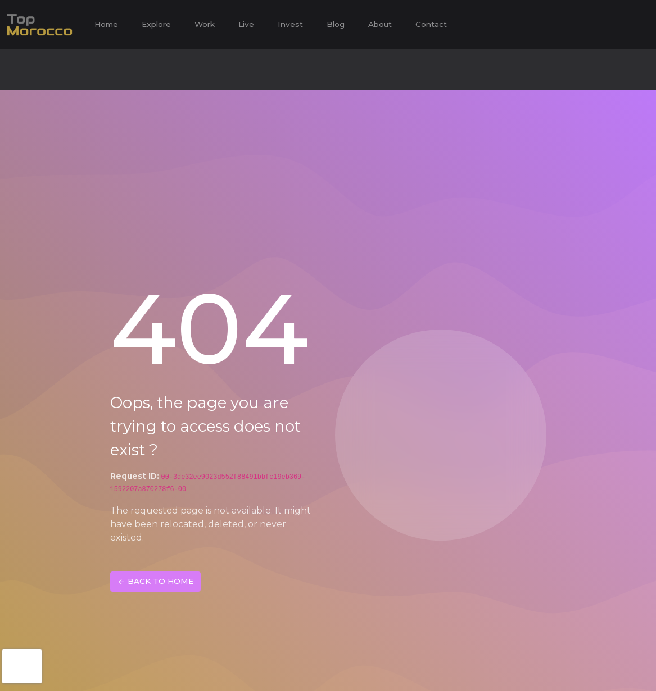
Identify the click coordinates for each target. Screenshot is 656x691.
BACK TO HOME (155, 581)
